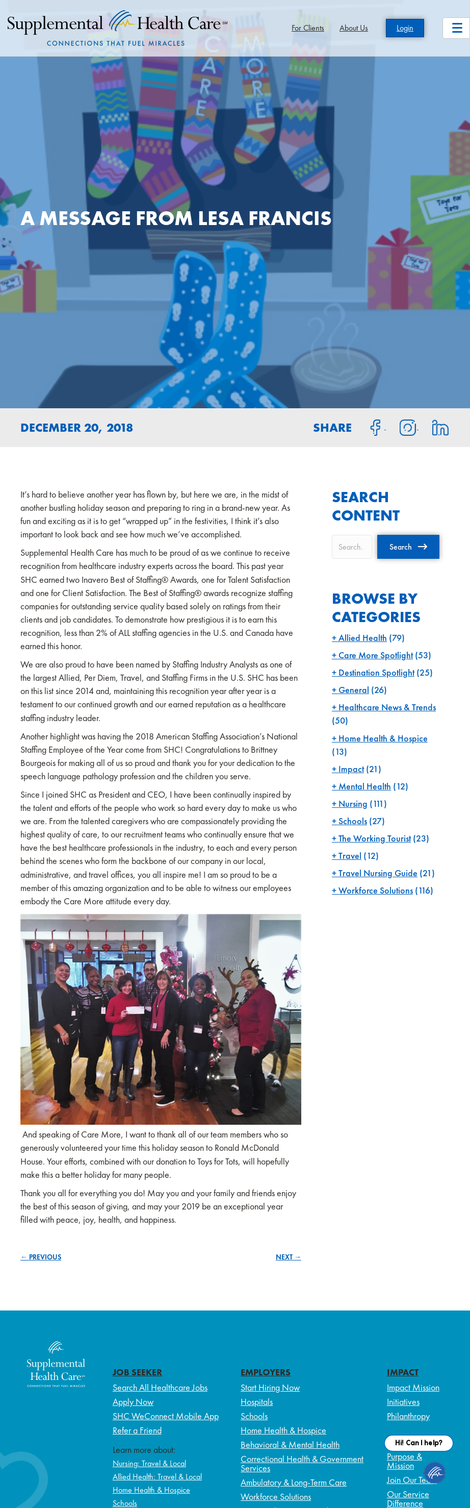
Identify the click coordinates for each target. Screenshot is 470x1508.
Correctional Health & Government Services (302, 1463)
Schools (352, 821)
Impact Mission (413, 1387)
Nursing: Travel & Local (149, 1463)
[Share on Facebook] (369, 426)
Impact (351, 769)
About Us (354, 27)
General (353, 690)
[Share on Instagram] (402, 426)
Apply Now (133, 1401)
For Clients (308, 27)
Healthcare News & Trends (387, 707)
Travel (349, 855)
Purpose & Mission (404, 1460)
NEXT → (288, 1257)
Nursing (353, 803)
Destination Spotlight (376, 672)
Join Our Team (412, 1480)
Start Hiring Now (270, 1387)
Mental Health (364, 786)
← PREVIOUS (40, 1257)
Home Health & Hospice (383, 738)
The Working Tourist (374, 838)
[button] (408, 546)
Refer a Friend (137, 1430)
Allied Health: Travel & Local (157, 1476)
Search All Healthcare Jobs (160, 1387)
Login (405, 27)
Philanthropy (408, 1416)
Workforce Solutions (375, 890)
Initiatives (403, 1401)
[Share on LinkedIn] (434, 426)
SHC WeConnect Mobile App (166, 1416)
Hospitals (257, 1401)
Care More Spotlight (375, 655)
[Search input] (352, 547)
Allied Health (362, 638)
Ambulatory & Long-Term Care (294, 1482)
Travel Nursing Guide (377, 873)
